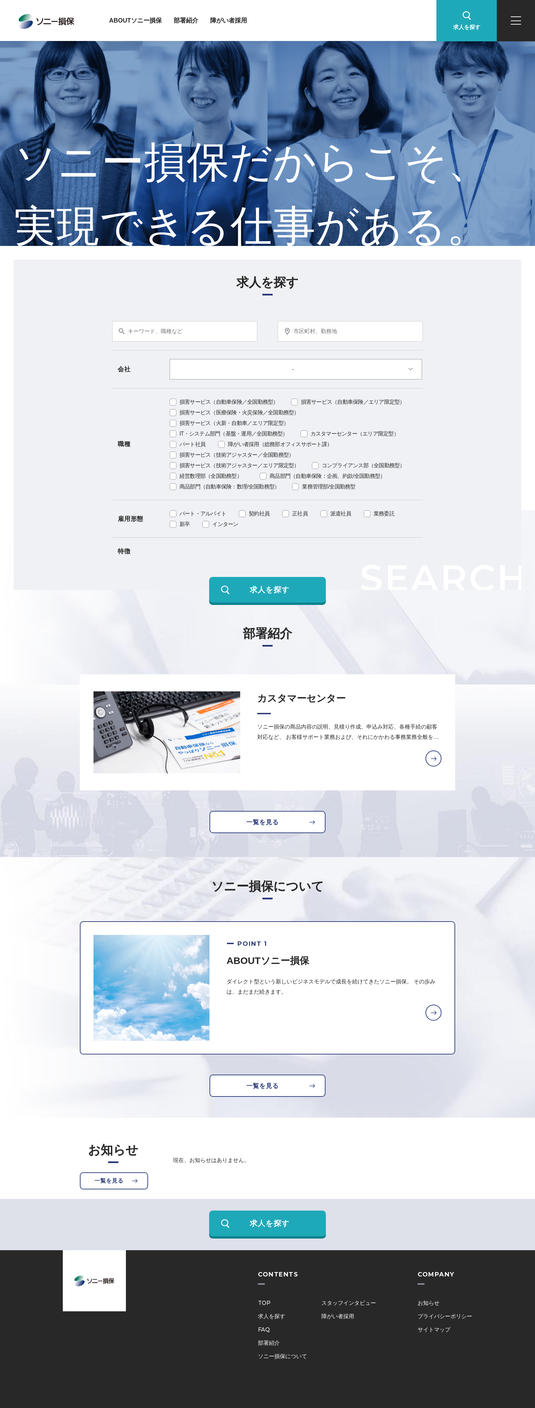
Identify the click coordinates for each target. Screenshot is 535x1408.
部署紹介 (186, 20)
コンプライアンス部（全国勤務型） (363, 465)
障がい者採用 (228, 20)
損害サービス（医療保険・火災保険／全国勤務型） (239, 412)
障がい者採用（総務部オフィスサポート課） (280, 444)
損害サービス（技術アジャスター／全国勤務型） (236, 455)
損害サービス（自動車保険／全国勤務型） (228, 402)
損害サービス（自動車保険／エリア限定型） (353, 402)
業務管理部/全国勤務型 (328, 486)
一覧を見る (262, 822)
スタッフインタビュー (348, 1303)
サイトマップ (434, 1330)
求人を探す (271, 1316)
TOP (264, 1303)
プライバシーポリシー (445, 1316)
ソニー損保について (282, 1356)
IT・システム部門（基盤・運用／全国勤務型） (233, 434)
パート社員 (192, 444)
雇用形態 (130, 518)
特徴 (124, 551)
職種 (124, 444)
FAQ (264, 1329)
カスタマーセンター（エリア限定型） (354, 434)
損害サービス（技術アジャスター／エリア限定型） (239, 465)
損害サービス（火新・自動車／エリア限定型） (234, 423)
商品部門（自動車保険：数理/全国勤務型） (229, 486)
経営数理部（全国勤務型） (213, 476)
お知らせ (428, 1303)
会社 (124, 369)
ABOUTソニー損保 (135, 20)
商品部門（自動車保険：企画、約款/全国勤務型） (327, 476)
